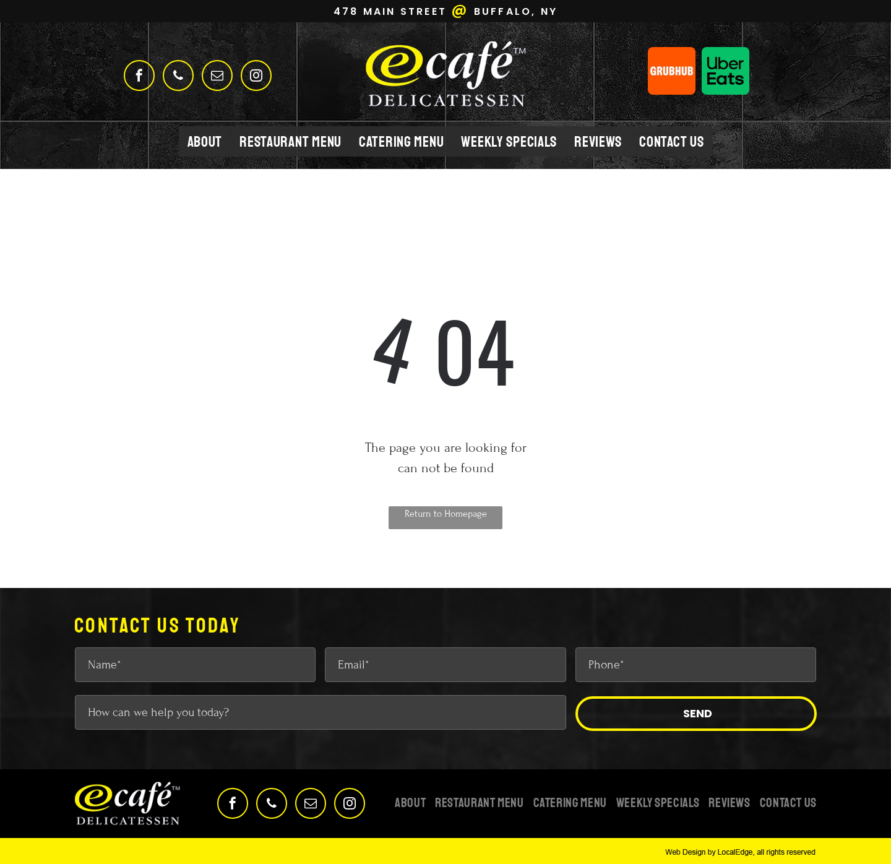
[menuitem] (205, 141)
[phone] (178, 77)
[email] (217, 77)
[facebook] (139, 77)
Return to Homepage (446, 513)
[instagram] (256, 77)
